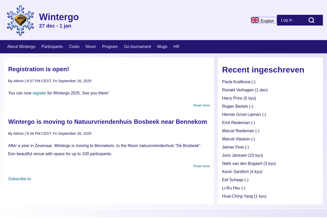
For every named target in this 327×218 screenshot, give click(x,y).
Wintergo (59, 17)
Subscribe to (19, 179)
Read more (201, 105)
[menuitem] (288, 20)
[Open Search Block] (311, 20)
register (39, 93)
